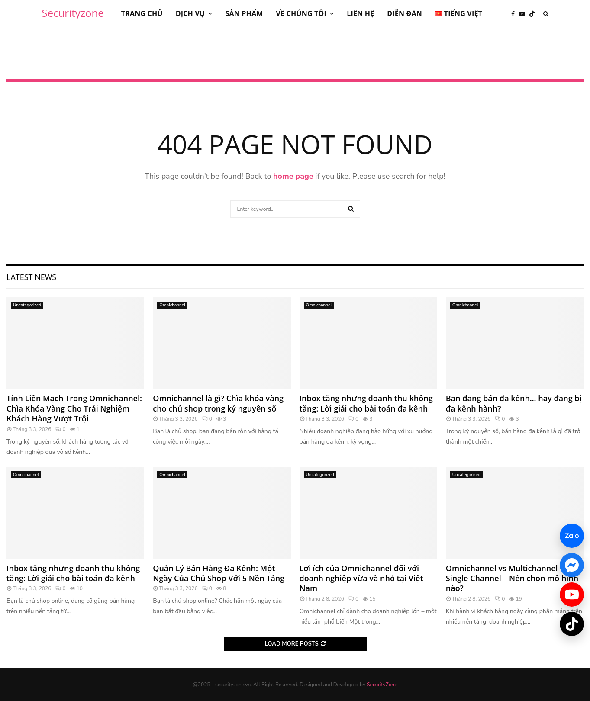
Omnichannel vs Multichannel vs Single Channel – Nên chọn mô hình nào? (512, 578)
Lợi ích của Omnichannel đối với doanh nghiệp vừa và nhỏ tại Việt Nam (361, 578)
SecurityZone (382, 684)
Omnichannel (172, 305)
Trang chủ (142, 13)
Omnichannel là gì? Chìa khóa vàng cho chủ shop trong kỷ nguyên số (218, 403)
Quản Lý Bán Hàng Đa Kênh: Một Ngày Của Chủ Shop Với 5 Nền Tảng (218, 573)
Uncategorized (27, 305)
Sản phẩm (244, 13)
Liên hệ (360, 13)
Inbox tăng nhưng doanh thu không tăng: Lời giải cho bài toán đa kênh (366, 403)
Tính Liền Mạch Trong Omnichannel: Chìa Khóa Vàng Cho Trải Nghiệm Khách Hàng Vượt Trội (74, 408)
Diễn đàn (404, 13)
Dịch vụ (190, 13)
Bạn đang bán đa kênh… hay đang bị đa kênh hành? (514, 403)
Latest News (31, 277)
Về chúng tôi (301, 13)
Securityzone (73, 13)
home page (293, 176)
